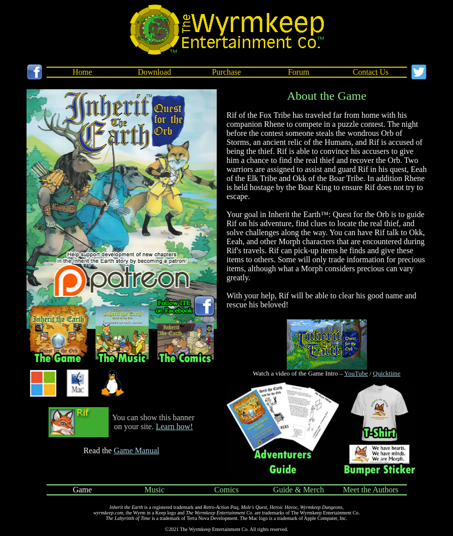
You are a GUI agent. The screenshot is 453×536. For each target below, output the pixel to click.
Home (82, 72)
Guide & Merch (298, 489)
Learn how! (174, 426)
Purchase (226, 72)
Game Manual (136, 450)
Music (155, 489)
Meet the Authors (370, 489)
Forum (298, 72)
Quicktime (386, 373)
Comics (226, 489)
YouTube (356, 373)
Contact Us (371, 72)
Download (154, 72)
